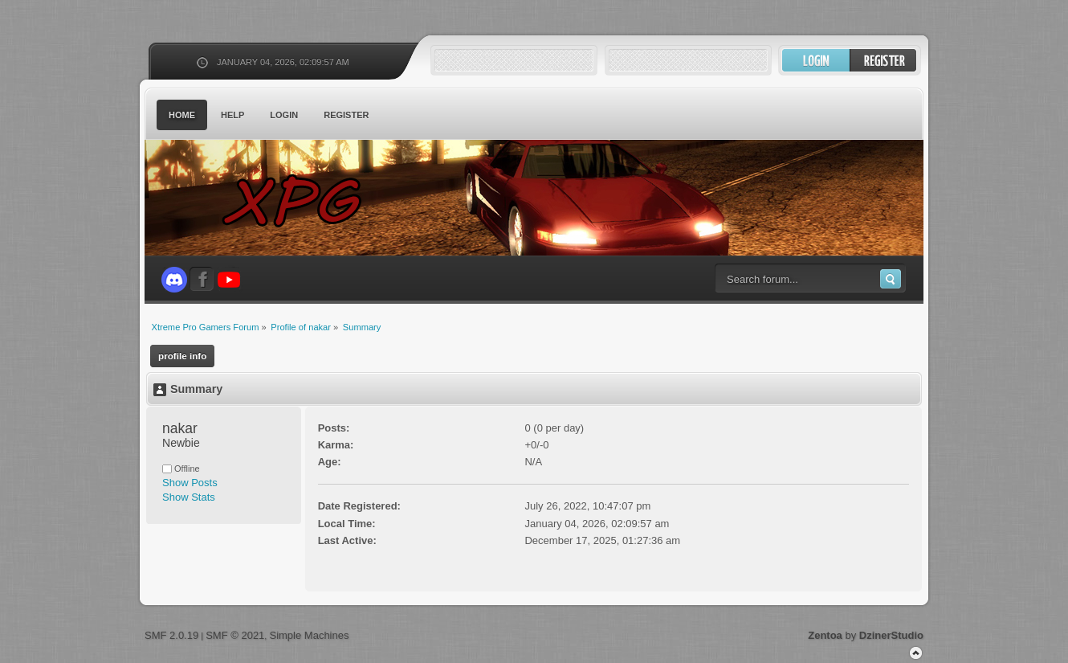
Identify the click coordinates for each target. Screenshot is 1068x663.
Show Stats (188, 497)
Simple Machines (309, 635)
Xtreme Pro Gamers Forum (301, 200)
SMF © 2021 (235, 635)
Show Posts (190, 483)
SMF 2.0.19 (171, 635)
